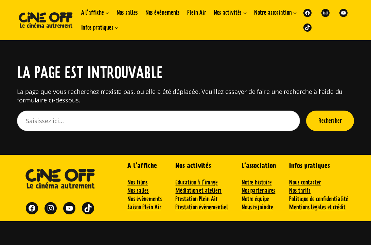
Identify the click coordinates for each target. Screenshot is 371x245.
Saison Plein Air (144, 207)
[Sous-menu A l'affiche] (107, 13)
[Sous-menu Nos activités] (245, 13)
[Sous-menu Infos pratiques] (117, 28)
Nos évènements (144, 199)
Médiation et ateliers (198, 190)
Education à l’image (196, 182)
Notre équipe (255, 199)
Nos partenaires (259, 190)
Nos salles (138, 190)
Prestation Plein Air (196, 199)
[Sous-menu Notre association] (295, 13)
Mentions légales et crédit (317, 207)
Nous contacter (305, 182)
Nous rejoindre (257, 207)
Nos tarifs (300, 190)
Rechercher (330, 121)
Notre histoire (257, 182)
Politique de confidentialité (318, 199)
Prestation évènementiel (201, 207)
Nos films (137, 182)
